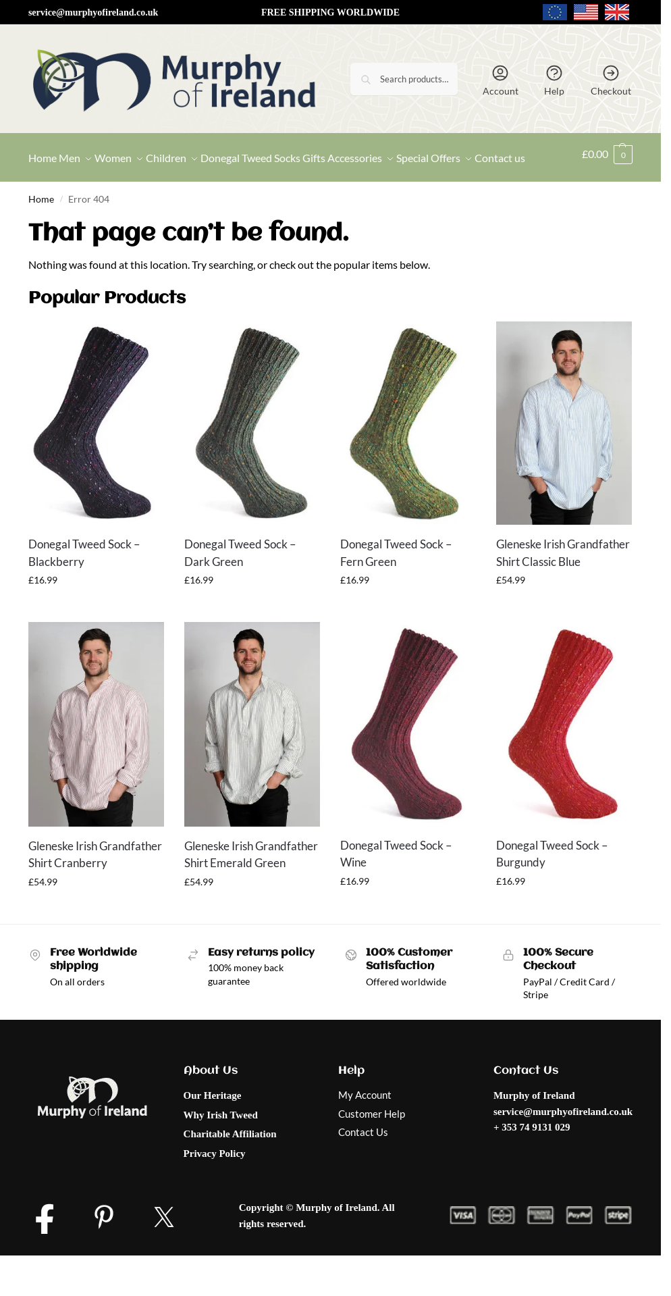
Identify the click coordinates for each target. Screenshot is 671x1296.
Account (500, 80)
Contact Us (363, 1165)
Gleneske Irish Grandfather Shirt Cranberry (95, 887)
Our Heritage (213, 1128)
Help (554, 80)
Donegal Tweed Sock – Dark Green (240, 586)
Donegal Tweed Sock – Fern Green (396, 586)
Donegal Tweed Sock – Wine (396, 887)
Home (41, 232)
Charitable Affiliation (230, 1167)
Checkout (611, 80)
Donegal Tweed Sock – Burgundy (552, 887)
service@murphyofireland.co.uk (93, 12)
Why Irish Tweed (221, 1148)
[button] (609, 174)
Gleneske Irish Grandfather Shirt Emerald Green (251, 887)
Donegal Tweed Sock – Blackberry (84, 586)
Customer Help (371, 1147)
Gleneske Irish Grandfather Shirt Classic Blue (563, 586)
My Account (365, 1128)
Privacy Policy (215, 1186)
